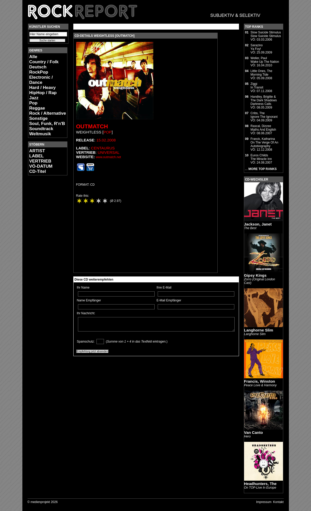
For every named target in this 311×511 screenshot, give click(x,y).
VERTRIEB (40, 161)
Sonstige (38, 118)
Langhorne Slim (258, 330)
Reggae (37, 108)
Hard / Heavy (42, 87)
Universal (109, 152)
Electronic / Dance (41, 80)
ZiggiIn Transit (257, 85)
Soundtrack (41, 128)
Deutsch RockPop (38, 70)
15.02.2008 (106, 140)
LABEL (36, 156)
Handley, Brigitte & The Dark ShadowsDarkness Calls (264, 100)
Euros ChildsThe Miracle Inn (261, 157)
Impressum (263, 502)
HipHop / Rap (43, 92)
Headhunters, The (260, 483)
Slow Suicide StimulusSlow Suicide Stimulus (266, 34)
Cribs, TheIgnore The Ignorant (264, 115)
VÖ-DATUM (40, 166)
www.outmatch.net (108, 157)
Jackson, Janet (258, 224)
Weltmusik (40, 133)
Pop (33, 103)
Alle (33, 56)
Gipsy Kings (255, 275)
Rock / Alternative (47, 113)
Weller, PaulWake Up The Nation (265, 60)
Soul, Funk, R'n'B (47, 123)
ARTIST (37, 150)
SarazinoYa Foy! (257, 47)
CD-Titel (37, 171)
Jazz (34, 97)
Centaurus (103, 148)
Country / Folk (44, 61)
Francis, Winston (259, 381)
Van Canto (253, 432)
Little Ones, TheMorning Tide (261, 72)
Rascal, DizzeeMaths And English (263, 127)
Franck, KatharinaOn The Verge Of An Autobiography (264, 142)
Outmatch (92, 126)
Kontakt (278, 502)
